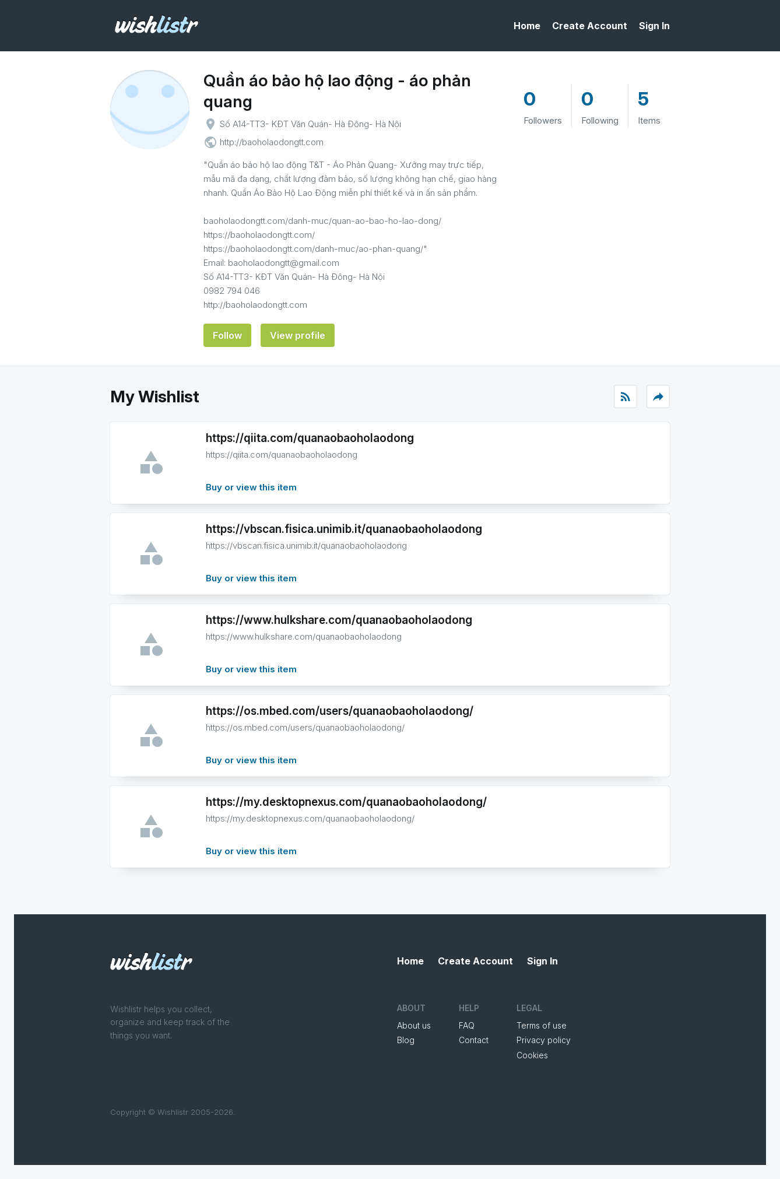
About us (414, 1025)
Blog (405, 1040)
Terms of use (542, 1025)
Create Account (589, 25)
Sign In (654, 25)
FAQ (467, 1025)
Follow (227, 335)
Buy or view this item (251, 487)
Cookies (532, 1055)
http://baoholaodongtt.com (272, 142)
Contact (474, 1040)
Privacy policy (544, 1040)
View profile (297, 335)
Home (527, 25)
